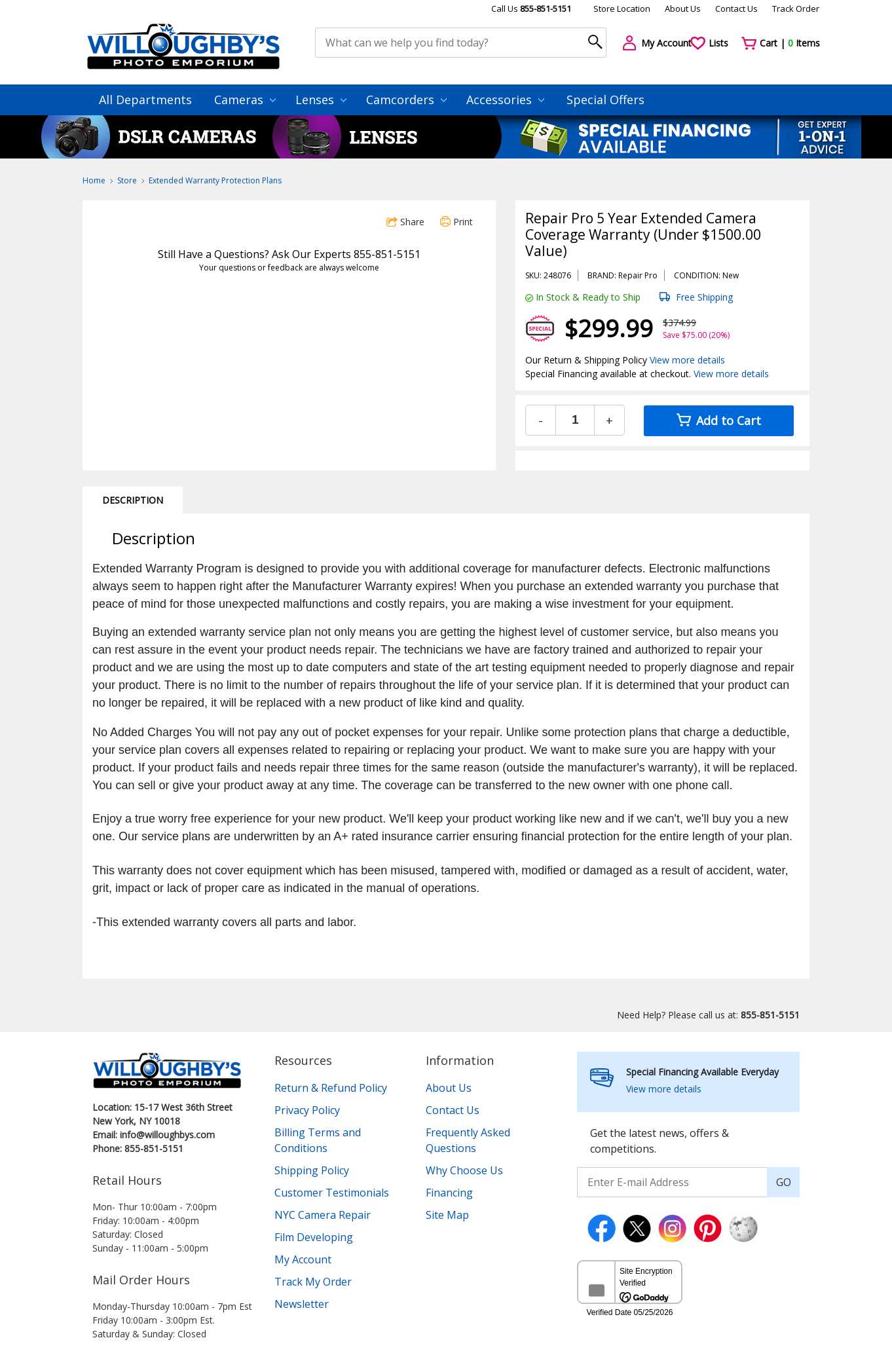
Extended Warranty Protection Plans (215, 180)
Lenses (320, 99)
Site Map (447, 1215)
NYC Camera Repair (322, 1215)
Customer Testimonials (331, 1192)
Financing (449, 1192)
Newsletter (301, 1304)
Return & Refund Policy (330, 1088)
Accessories (505, 99)
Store (127, 180)
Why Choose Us (464, 1170)
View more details (687, 360)
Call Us (531, 8)
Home (94, 180)
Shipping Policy (311, 1170)
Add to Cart (719, 420)
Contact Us (736, 8)
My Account (302, 1259)
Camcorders (406, 99)
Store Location (621, 8)
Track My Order (313, 1281)
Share (405, 221)
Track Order (795, 8)
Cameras (245, 99)
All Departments (145, 99)
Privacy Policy (307, 1110)
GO (783, 1182)
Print (456, 221)
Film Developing (313, 1237)
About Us (683, 8)
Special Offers (605, 99)
